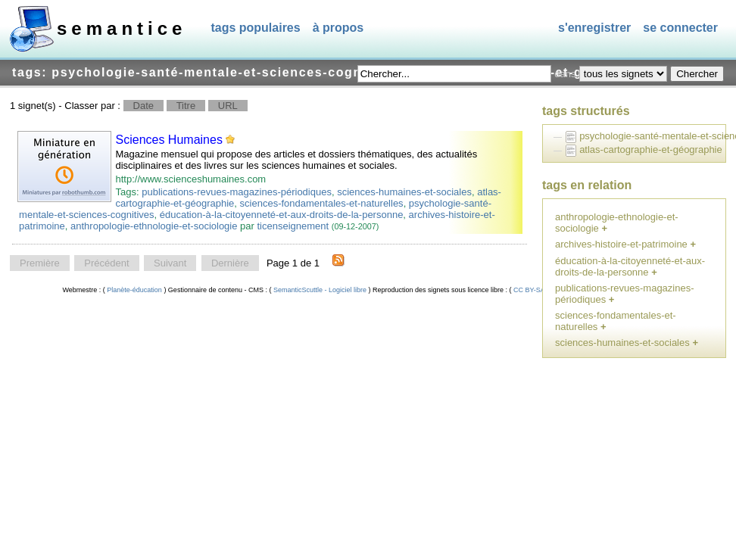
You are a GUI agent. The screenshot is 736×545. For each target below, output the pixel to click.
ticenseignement (293, 226)
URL (228, 105)
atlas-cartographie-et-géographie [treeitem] (650, 149)
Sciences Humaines (169, 139)
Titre (186, 105)
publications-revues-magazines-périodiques (237, 192)
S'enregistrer (594, 27)
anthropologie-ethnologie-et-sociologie (153, 226)
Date (143, 105)
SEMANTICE (121, 28)
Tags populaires (255, 27)
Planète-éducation (134, 290)
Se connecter (680, 27)
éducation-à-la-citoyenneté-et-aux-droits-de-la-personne (282, 214)
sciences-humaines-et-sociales (404, 192)
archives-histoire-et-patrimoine (621, 244)
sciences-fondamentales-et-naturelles (322, 203)
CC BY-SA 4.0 (535, 290)
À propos (338, 27)
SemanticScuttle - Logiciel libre (319, 290)
